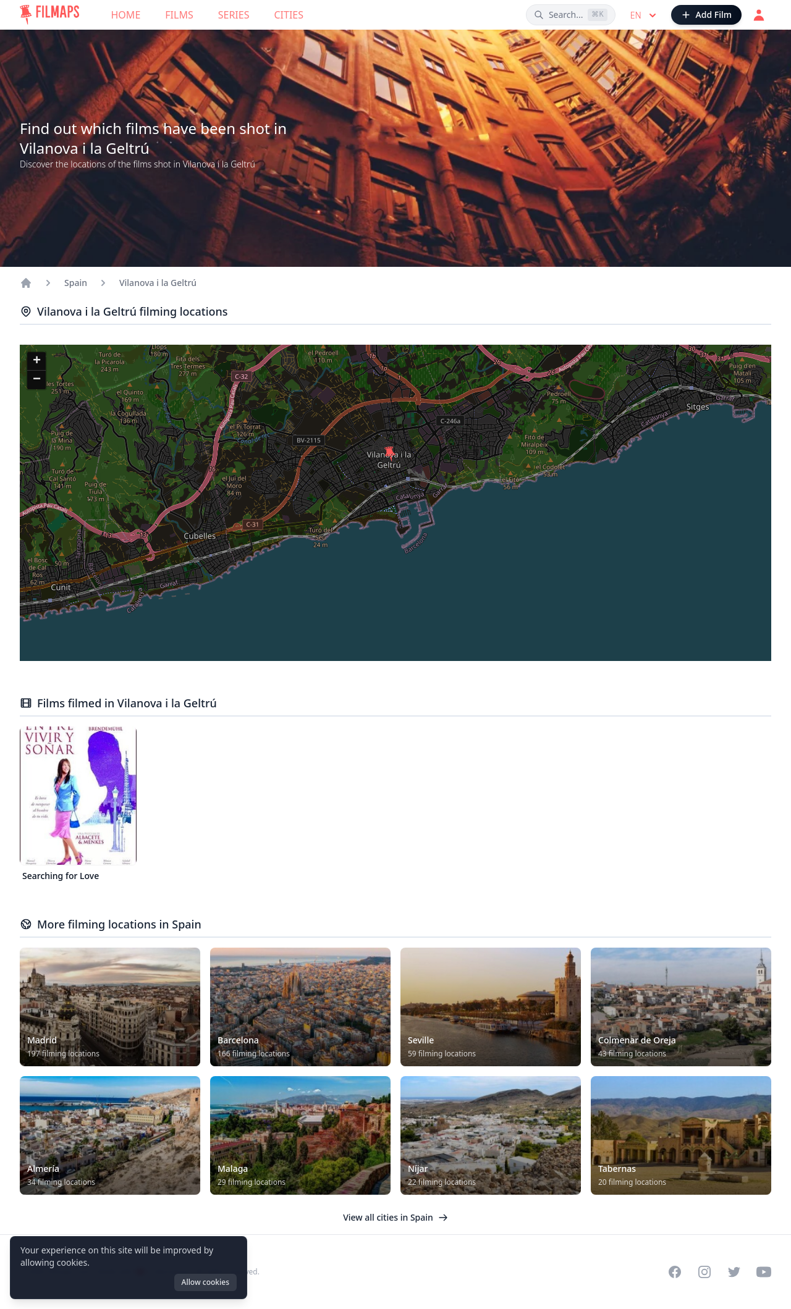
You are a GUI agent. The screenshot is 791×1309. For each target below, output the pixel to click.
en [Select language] (644, 15)
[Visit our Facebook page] (674, 1272)
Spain (75, 282)
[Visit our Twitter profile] (734, 1272)
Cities (288, 15)
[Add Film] (706, 15)
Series (234, 15)
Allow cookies (205, 1282)
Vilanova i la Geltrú (158, 282)
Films (179, 15)
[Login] (758, 14)
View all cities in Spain (395, 1217)
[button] (390, 454)
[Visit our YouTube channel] (763, 1272)
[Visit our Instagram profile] (704, 1272)
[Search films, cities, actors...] (570, 14)
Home (126, 15)
